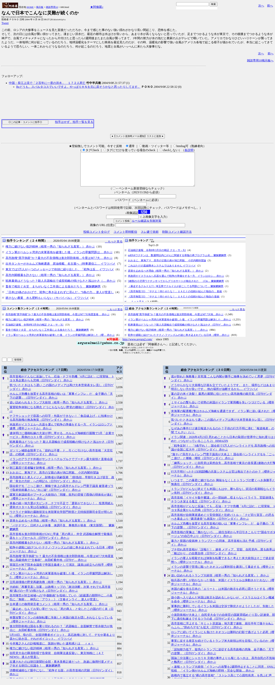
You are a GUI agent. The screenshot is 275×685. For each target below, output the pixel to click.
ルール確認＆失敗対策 (146, 227)
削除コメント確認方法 (177, 238)
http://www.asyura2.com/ (137, 345)
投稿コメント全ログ (96, 238)
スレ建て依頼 (150, 238)
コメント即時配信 (125, 238)
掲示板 (39, 7)
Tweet (5, 23)
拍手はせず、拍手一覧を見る (74, 121)
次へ (261, 5)
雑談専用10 (52, 7)
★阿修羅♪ (96, 6)
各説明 (189, 150)
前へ (270, 5)
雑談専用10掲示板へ (260, 60)
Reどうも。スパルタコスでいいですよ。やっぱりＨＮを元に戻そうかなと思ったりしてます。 (78, 86)
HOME (30, 7)
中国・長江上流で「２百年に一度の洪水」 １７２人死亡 (47, 82)
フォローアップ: (12, 76)
